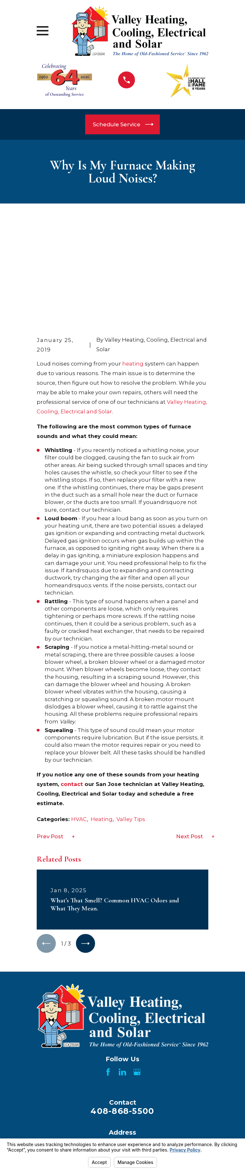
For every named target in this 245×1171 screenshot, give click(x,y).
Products (77, 1116)
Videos (78, 1131)
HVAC (79, 722)
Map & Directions (122, 1068)
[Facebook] (108, 975)
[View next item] (85, 846)
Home (77, 1102)
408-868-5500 (122, 1014)
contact (72, 687)
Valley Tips (130, 722)
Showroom (167, 1131)
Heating (102, 722)
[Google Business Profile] (137, 975)
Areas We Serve (167, 1116)
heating (133, 266)
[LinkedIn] (122, 975)
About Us (167, 1102)
